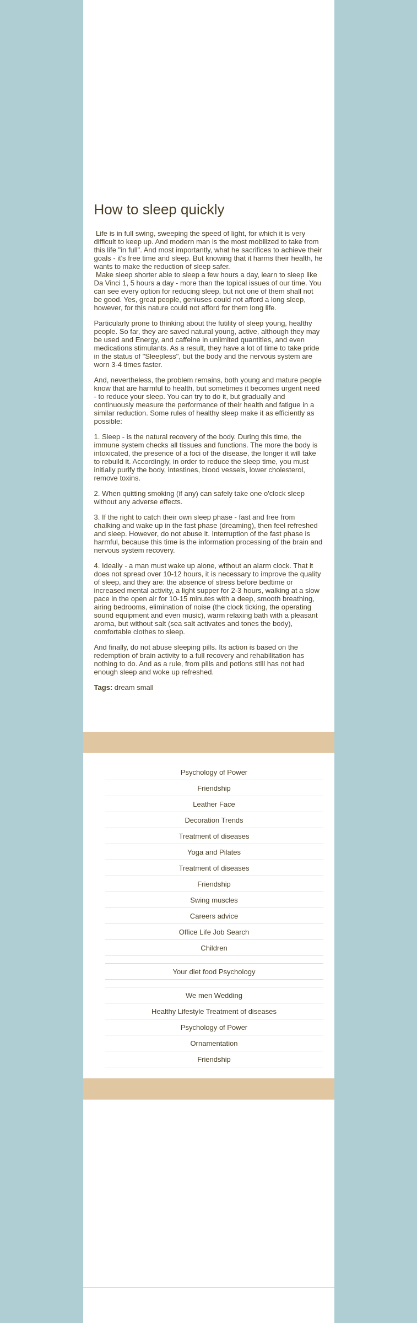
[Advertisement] (208, 88)
